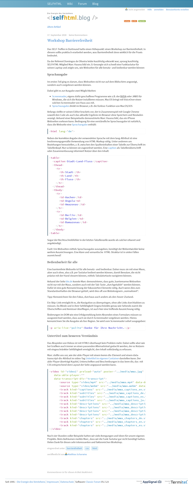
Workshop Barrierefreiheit (69, 40)
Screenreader (59, 96)
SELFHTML (54, 4)
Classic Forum (93, 481)
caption (112, 147)
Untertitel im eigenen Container (102, 358)
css (87, 448)
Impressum (53, 481)
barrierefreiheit (74, 448)
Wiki (70, 4)
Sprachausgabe (60, 106)
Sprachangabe (80, 124)
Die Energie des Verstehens (31, 481)
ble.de (69, 281)
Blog (95, 4)
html (94, 448)
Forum (82, 4)
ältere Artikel (54, 26)
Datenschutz (67, 481)
